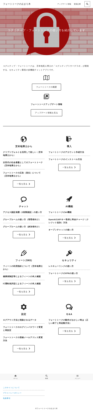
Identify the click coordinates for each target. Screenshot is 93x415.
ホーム (15, 377)
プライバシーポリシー (12, 394)
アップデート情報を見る (46, 113)
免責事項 (6, 399)
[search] (87, 4)
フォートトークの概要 (46, 87)
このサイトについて (11, 388)
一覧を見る (24, 184)
